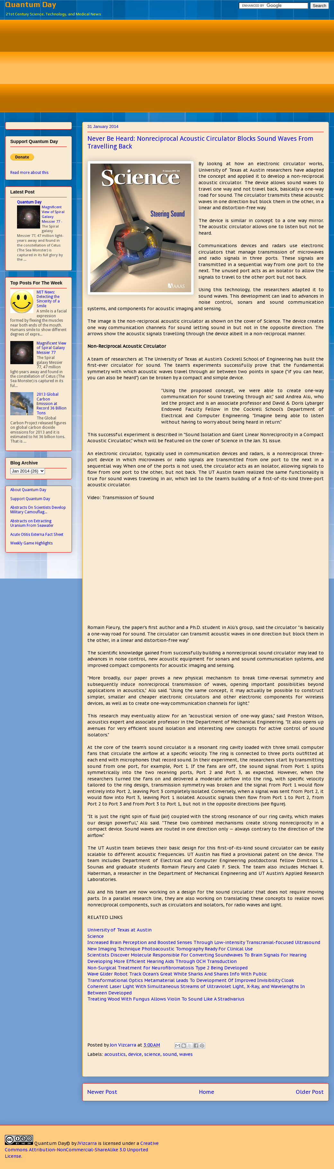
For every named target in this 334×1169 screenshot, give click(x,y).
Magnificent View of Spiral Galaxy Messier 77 (53, 214)
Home (206, 1091)
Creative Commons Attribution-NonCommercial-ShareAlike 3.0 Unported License (82, 1149)
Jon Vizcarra (123, 1045)
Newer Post (102, 1091)
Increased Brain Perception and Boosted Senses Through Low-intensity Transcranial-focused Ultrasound (203, 942)
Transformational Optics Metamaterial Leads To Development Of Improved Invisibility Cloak (190, 980)
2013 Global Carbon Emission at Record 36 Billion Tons (51, 403)
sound (170, 1054)
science (152, 1054)
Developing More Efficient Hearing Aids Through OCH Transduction (162, 961)
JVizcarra (87, 1143)
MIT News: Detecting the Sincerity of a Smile (48, 299)
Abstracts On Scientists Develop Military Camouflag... (38, 509)
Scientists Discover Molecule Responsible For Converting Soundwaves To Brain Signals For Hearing (196, 955)
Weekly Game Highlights (31, 543)
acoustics (115, 1054)
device (135, 1054)
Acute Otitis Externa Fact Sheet (36, 534)
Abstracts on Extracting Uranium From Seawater (32, 523)
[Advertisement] (172, 65)
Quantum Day (30, 4)
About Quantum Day (28, 490)
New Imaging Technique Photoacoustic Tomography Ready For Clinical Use (170, 949)
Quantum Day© (52, 1143)
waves (186, 1054)
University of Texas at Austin (119, 930)
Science (95, 936)
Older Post (310, 1091)
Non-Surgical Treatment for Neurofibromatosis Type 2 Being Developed (167, 968)
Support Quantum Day (30, 499)
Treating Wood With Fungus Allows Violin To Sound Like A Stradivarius (165, 999)
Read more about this (29, 172)
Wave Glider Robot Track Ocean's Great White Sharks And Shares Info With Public (177, 974)
